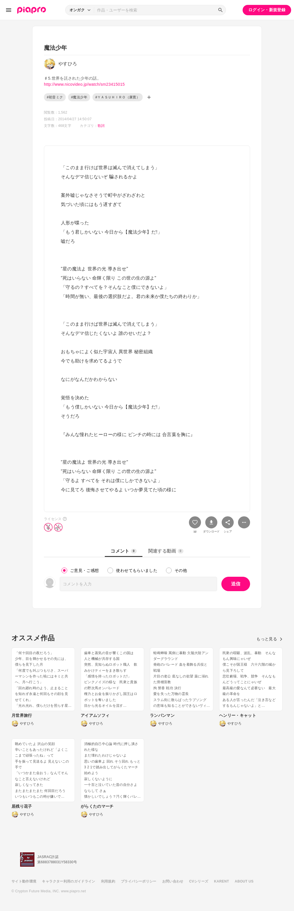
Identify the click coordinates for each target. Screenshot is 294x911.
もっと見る (269, 639)
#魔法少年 (79, 97)
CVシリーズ (198, 881)
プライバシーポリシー (138, 881)
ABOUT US (244, 881)
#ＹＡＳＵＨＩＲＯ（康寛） (117, 97)
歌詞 (101, 126)
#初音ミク (55, 97)
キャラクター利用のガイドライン (68, 881)
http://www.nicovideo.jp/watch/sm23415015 (84, 84)
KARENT (221, 881)
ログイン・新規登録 (266, 9)
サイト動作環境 (23, 881)
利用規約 (108, 881)
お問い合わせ (172, 881)
